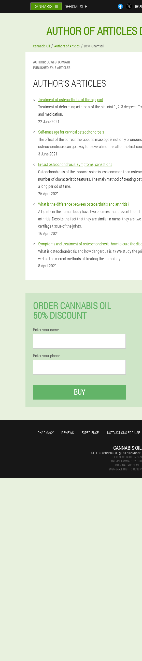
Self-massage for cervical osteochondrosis (71, 132)
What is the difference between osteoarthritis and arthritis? (83, 204)
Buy (79, 392)
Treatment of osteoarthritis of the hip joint (70, 99)
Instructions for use (123, 432)
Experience (90, 432)
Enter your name (46, 330)
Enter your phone (46, 356)
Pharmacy (46, 432)
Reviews (67, 432)
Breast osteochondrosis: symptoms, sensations (75, 164)
